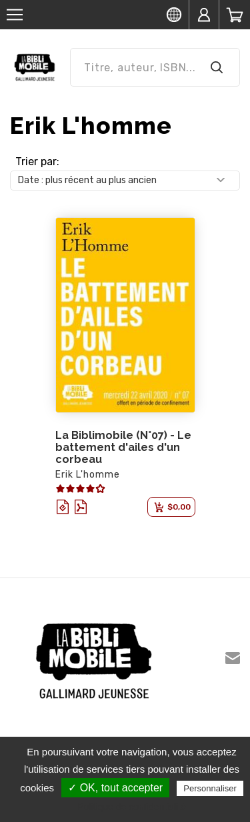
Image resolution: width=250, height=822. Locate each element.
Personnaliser (210, 788)
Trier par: (37, 161)
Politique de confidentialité (131, 806)
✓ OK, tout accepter (115, 787)
